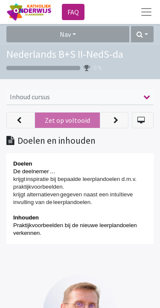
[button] (142, 34)
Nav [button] (65, 34)
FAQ (73, 12)
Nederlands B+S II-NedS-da (64, 54)
